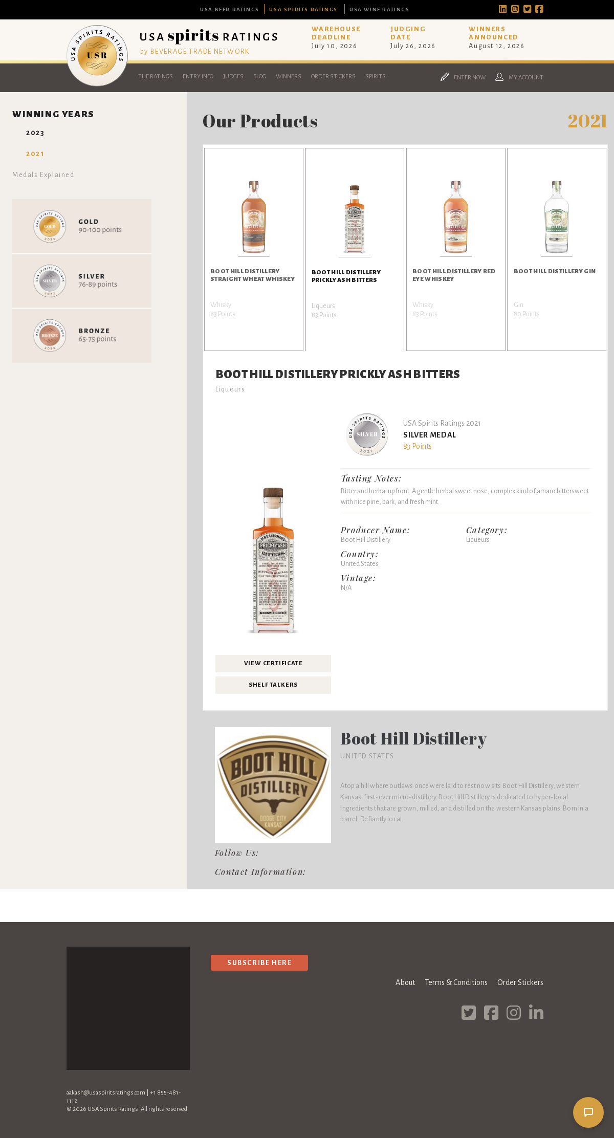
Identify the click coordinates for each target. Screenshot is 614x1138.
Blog (259, 76)
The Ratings (155, 76)
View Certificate (273, 663)
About (405, 982)
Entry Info (198, 76)
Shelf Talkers (273, 685)
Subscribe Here (259, 963)
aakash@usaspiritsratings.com (106, 1092)
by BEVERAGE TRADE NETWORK (195, 51)
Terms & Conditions (456, 982)
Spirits (375, 76)
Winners (288, 76)
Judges (233, 76)
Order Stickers (333, 76)
